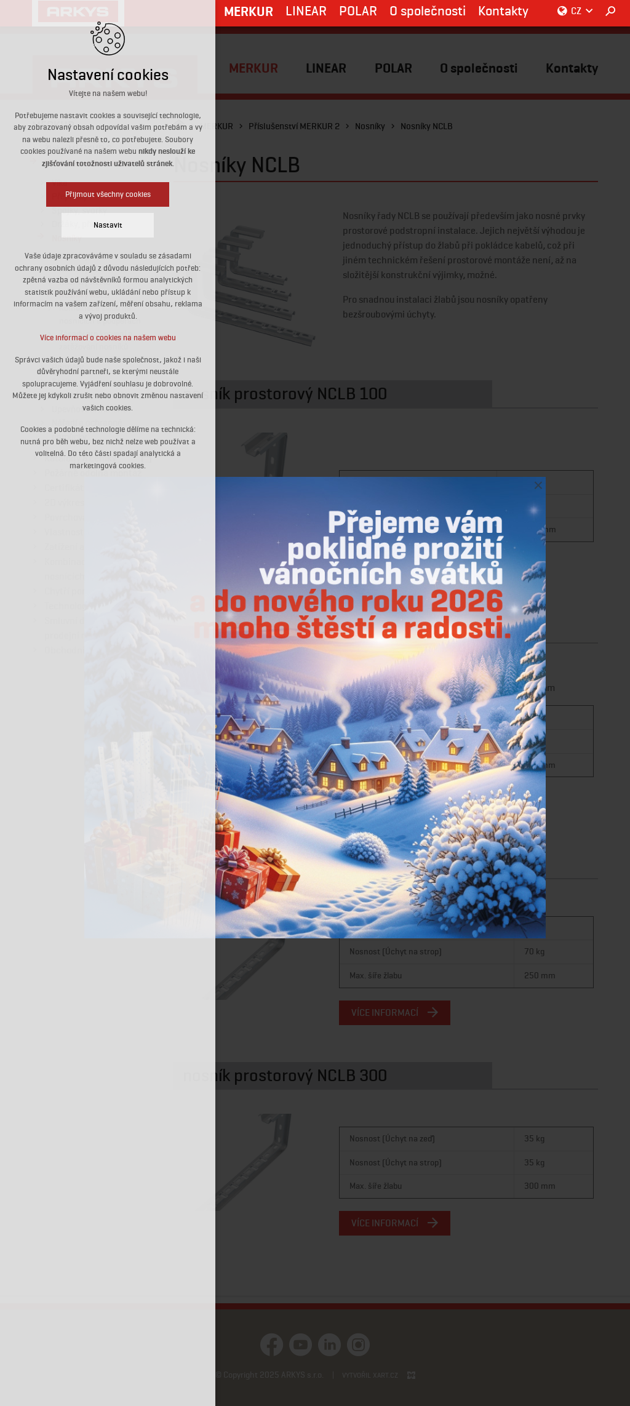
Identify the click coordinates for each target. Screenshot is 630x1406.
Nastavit (108, 225)
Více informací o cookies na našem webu (108, 337)
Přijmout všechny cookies (108, 194)
